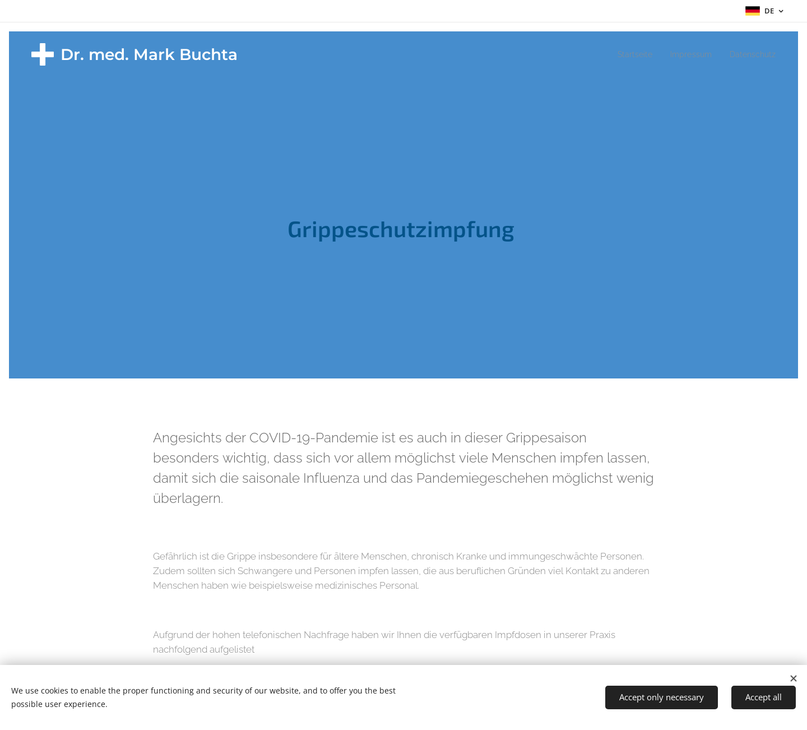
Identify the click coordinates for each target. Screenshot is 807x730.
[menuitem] (626, 54)
